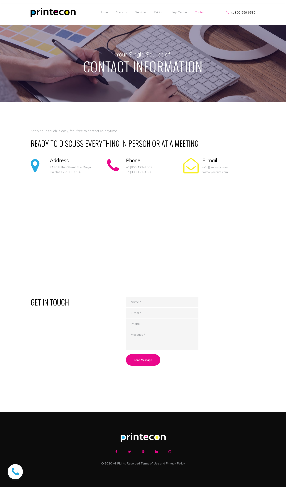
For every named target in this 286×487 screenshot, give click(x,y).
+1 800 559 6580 (242, 12)
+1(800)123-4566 (139, 172)
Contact (200, 12)
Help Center (179, 12)
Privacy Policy (175, 463)
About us (121, 12)
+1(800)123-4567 (139, 167)
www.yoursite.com (215, 172)
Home (104, 12)
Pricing (158, 12)
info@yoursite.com (215, 167)
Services (141, 12)
